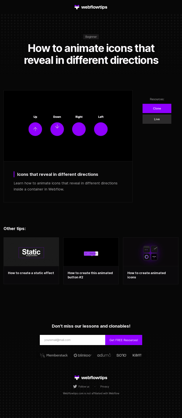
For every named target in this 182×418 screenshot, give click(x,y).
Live (157, 119)
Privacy (104, 386)
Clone (157, 108)
